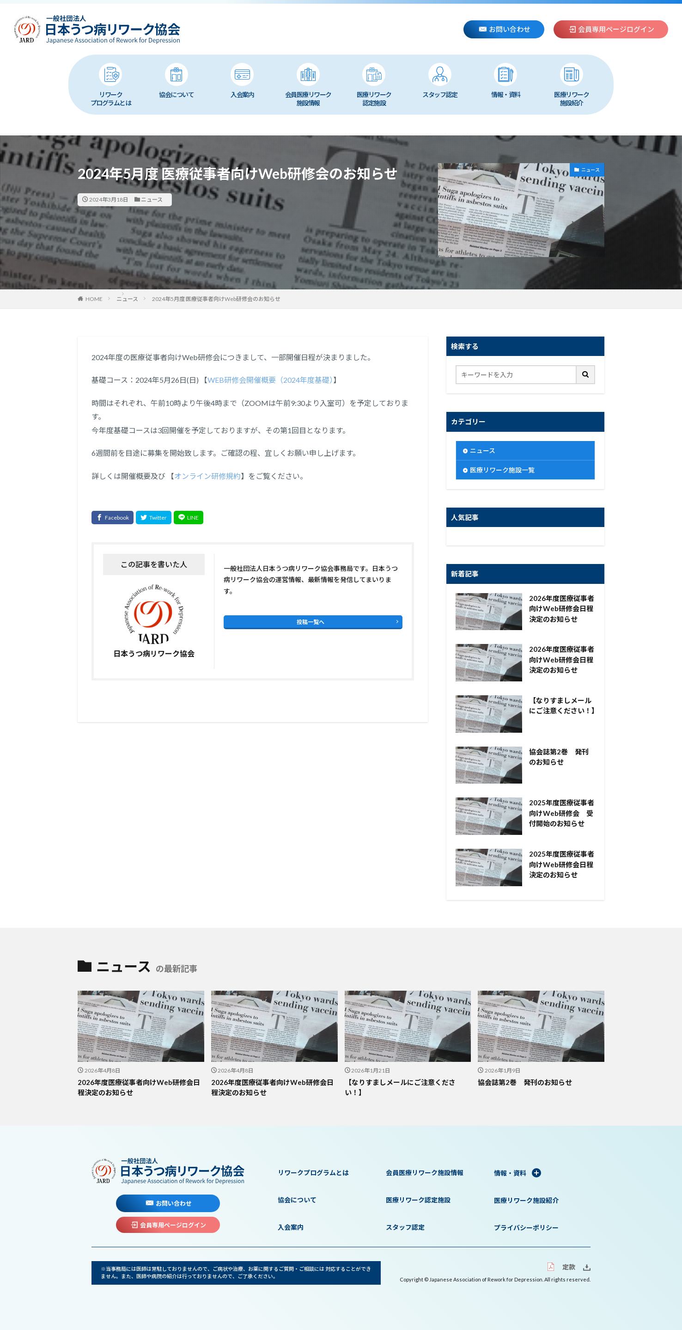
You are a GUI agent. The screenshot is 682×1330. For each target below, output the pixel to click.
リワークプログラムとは (111, 85)
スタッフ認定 (439, 80)
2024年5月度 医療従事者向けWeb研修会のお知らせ (216, 298)
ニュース (152, 199)
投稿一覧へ (310, 622)
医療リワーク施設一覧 (502, 470)
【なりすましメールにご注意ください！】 (562, 705)
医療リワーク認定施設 (374, 85)
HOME (94, 298)
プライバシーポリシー (526, 1228)
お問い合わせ (504, 29)
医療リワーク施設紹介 (571, 85)
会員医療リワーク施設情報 (308, 85)
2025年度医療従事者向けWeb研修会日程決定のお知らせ (561, 864)
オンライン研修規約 (207, 476)
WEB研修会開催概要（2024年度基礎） (270, 379)
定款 (560, 1267)
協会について (176, 80)
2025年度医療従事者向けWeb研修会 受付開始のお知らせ (561, 812)
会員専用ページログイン (611, 29)
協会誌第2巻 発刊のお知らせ (559, 757)
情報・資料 (505, 80)
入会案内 (242, 80)
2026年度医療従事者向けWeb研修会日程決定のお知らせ (561, 608)
